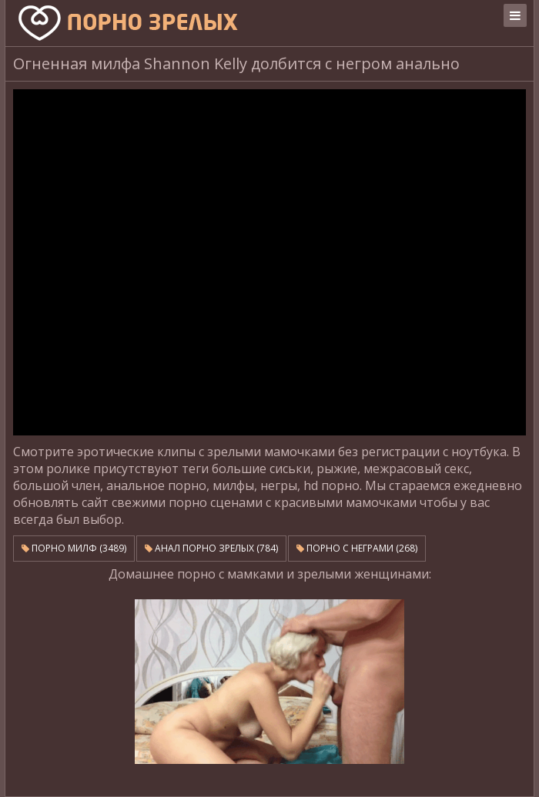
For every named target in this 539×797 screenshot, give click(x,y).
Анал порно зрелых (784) (211, 548)
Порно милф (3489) (74, 548)
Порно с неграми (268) (356, 548)
